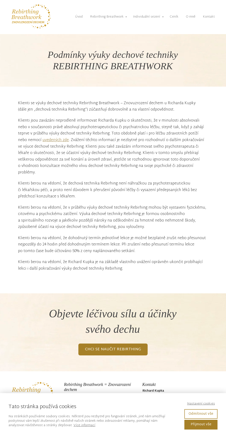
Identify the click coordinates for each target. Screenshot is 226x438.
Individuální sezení (146, 17)
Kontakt (209, 17)
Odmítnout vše (201, 414)
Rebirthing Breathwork (107, 17)
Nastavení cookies (201, 404)
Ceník (174, 17)
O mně (190, 17)
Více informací (84, 425)
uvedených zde (55, 140)
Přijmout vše (201, 424)
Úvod (79, 17)
